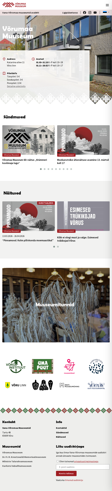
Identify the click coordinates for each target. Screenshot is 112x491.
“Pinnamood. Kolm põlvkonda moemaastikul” (28, 240)
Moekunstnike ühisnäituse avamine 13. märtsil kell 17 (83, 161)
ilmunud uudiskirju (74, 480)
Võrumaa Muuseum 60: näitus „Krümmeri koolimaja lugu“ (24, 161)
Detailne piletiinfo (16, 86)
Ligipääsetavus (70, 12)
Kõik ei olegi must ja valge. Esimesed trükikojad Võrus (77, 239)
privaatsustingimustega (86, 461)
